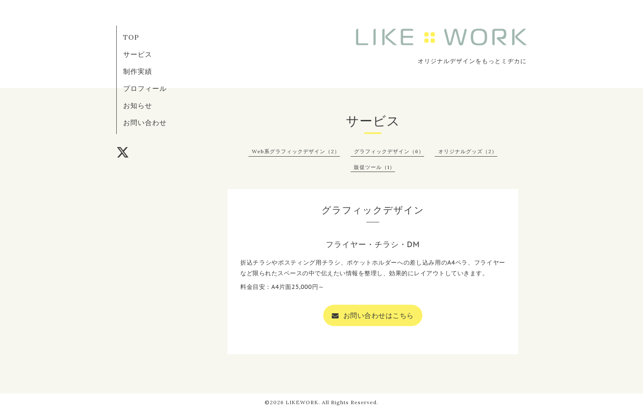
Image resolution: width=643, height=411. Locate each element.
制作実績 (137, 71)
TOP (131, 37)
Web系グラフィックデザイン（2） (296, 151)
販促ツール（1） (374, 167)
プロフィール (145, 88)
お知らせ (137, 105)
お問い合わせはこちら (373, 315)
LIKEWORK (302, 402)
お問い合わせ (145, 122)
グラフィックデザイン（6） (389, 151)
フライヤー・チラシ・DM (373, 244)
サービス (137, 54)
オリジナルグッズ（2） (467, 151)
